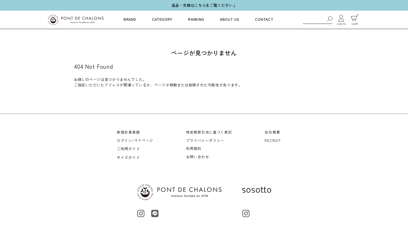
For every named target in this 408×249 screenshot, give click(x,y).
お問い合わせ (197, 158)
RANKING (196, 19)
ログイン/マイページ (135, 141)
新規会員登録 (128, 132)
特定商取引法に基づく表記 (209, 132)
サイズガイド (128, 158)
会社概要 (272, 132)
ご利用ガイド (128, 150)
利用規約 (194, 150)
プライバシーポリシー (205, 141)
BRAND (130, 19)
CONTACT (264, 19)
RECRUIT (273, 141)
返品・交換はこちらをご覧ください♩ (204, 5)
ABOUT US (229, 19)
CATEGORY (162, 19)
